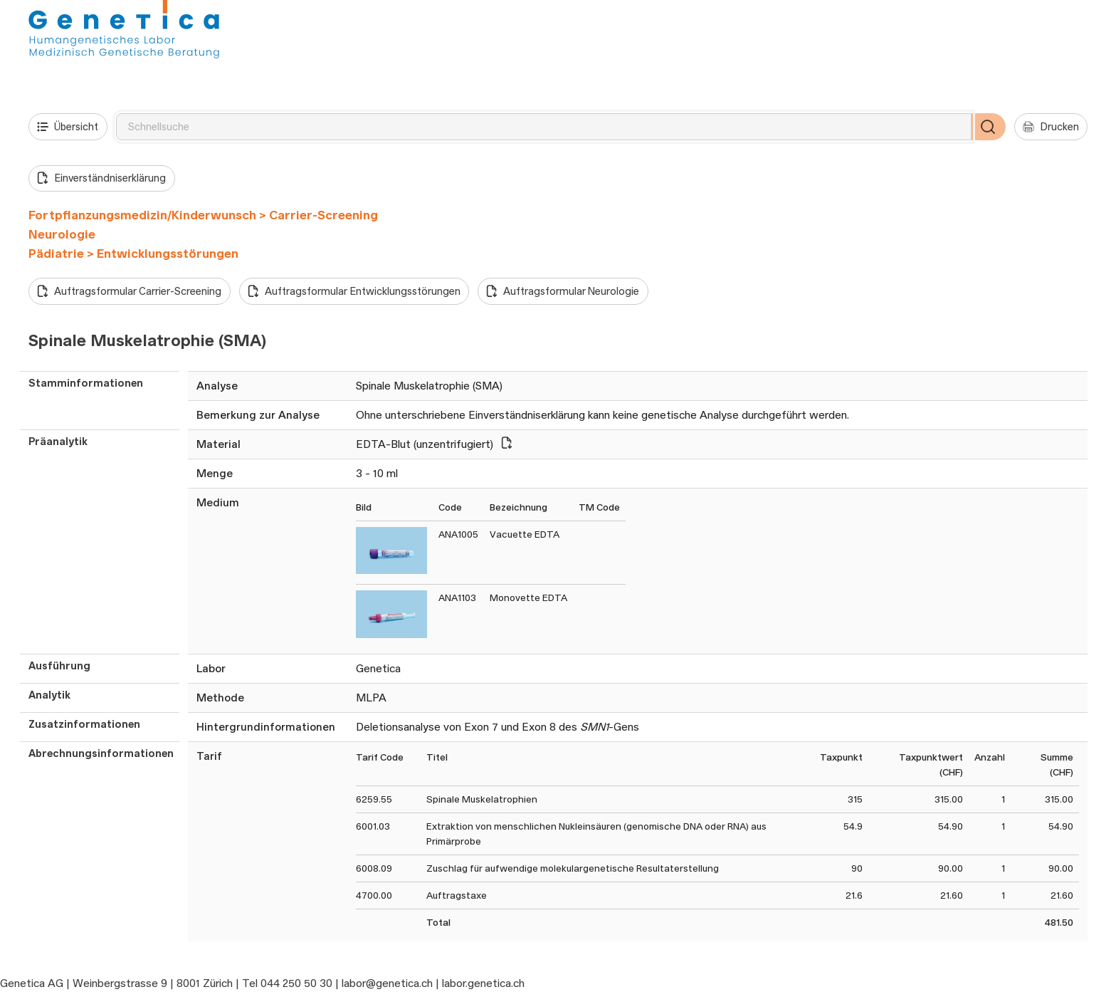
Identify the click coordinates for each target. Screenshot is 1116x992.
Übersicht (67, 126)
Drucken (1051, 126)
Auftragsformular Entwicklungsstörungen (354, 291)
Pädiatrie (56, 253)
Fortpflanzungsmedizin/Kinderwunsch (142, 215)
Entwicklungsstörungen (167, 253)
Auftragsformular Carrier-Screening (129, 291)
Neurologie (61, 234)
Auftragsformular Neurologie (562, 291)
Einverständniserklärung (101, 178)
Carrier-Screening (323, 215)
